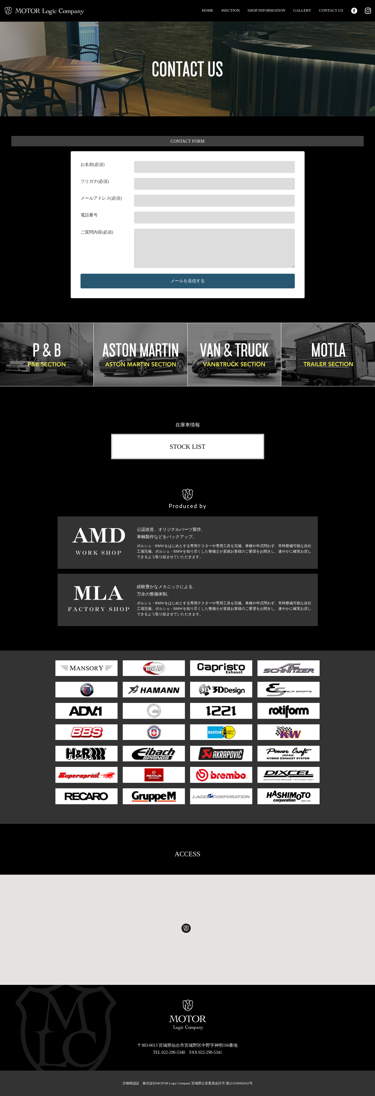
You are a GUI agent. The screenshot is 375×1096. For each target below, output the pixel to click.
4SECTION (230, 10)
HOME (207, 10)
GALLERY (302, 10)
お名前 (87, 164)
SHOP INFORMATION (266, 10)
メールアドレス (96, 198)
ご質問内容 (91, 232)
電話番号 (89, 215)
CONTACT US (331, 10)
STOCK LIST (187, 446)
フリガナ (89, 181)
